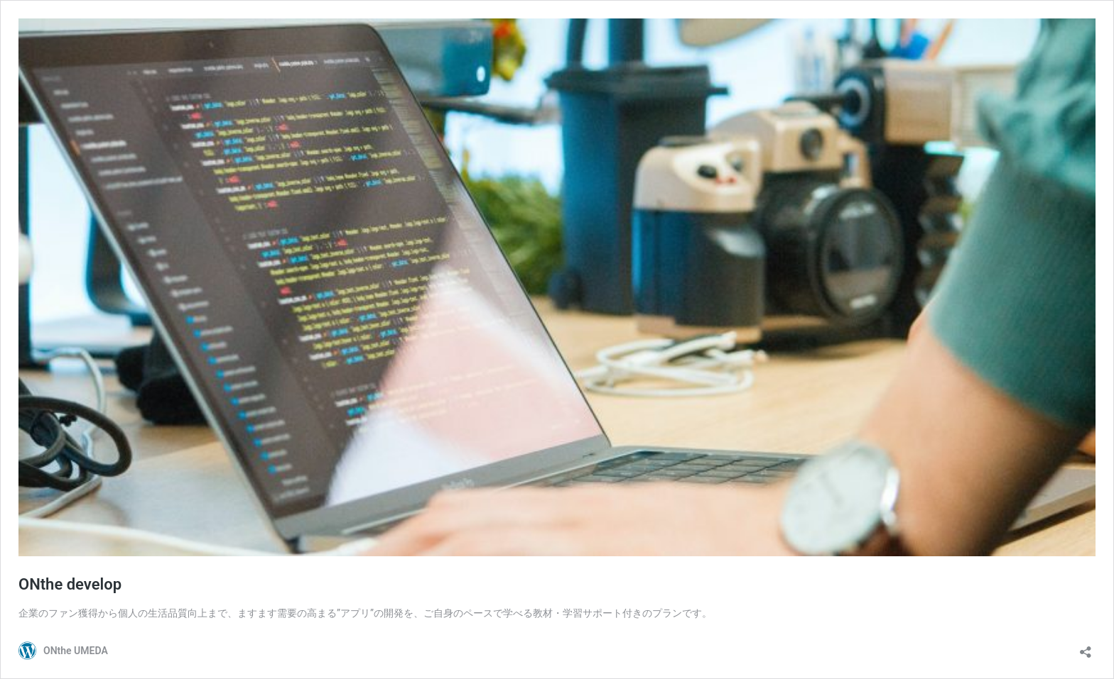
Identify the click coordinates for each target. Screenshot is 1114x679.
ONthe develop (69, 584)
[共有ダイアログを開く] (1086, 647)
